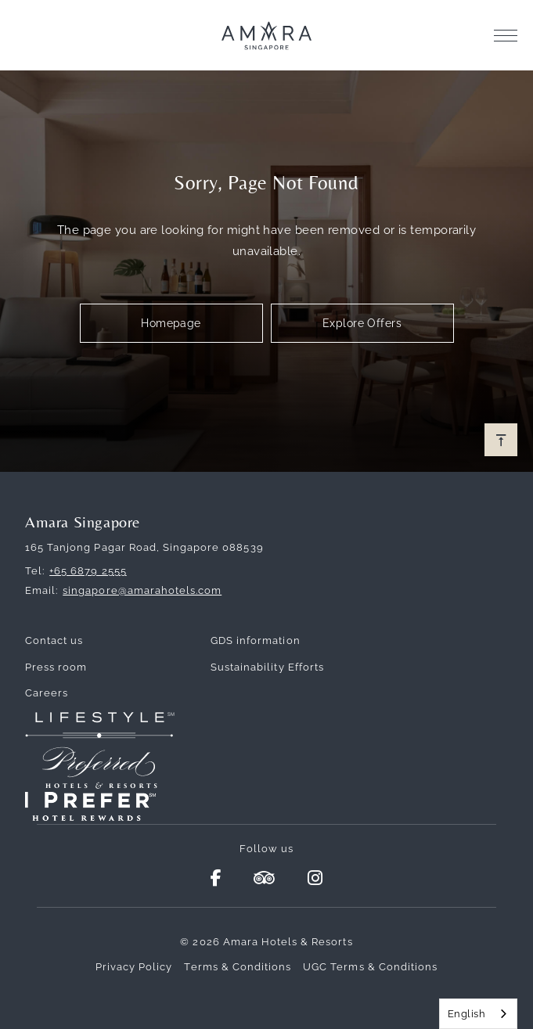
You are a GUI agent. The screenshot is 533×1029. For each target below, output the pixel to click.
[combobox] (478, 1013)
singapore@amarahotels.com (142, 590)
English (466, 1014)
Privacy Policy (134, 967)
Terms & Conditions (237, 967)
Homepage (171, 323)
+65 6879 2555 (88, 571)
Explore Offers (362, 323)
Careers (46, 693)
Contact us (54, 640)
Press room (56, 667)
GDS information (256, 640)
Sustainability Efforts (267, 667)
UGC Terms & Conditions (370, 967)
